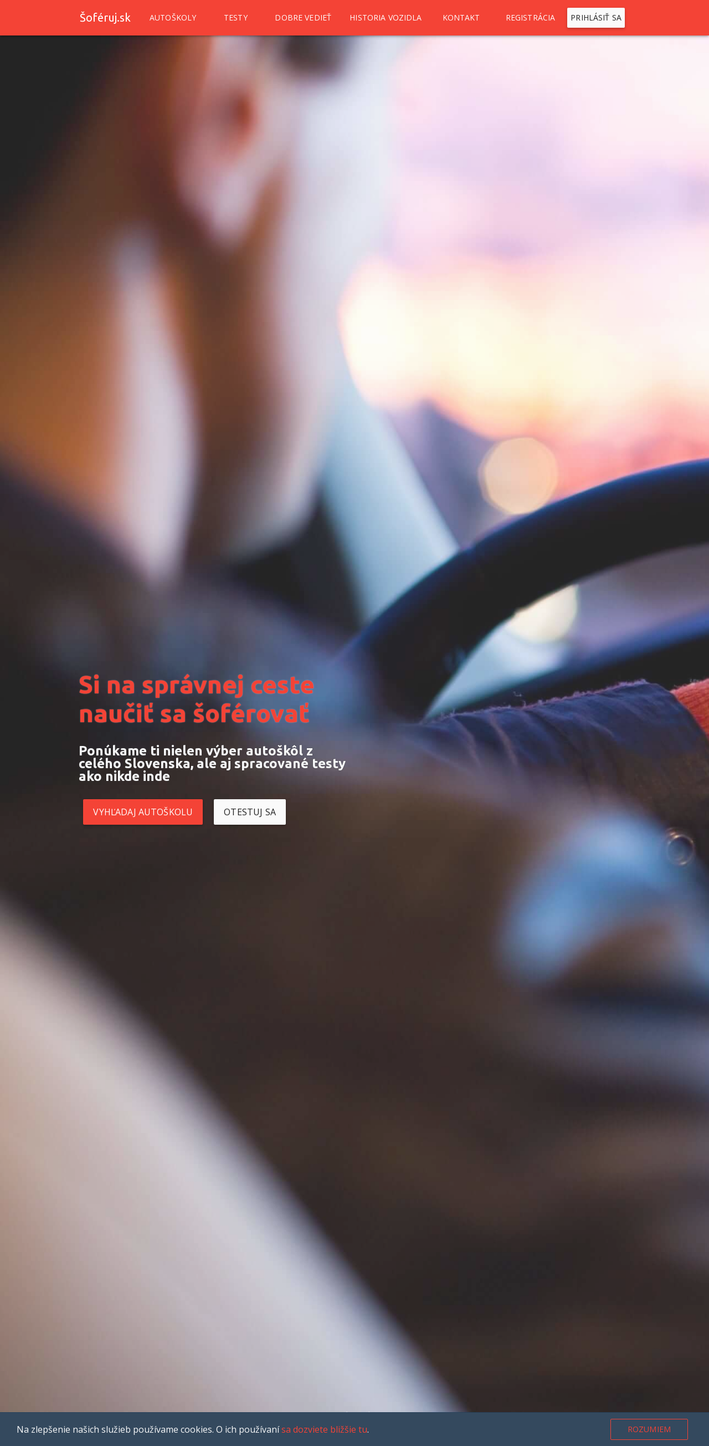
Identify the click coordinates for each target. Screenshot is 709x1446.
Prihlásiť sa (596, 18)
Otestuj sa (250, 812)
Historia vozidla (385, 18)
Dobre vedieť (303, 18)
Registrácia (530, 18)
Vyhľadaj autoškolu (143, 812)
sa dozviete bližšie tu (324, 1429)
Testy (235, 18)
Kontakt (461, 18)
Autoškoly (172, 18)
